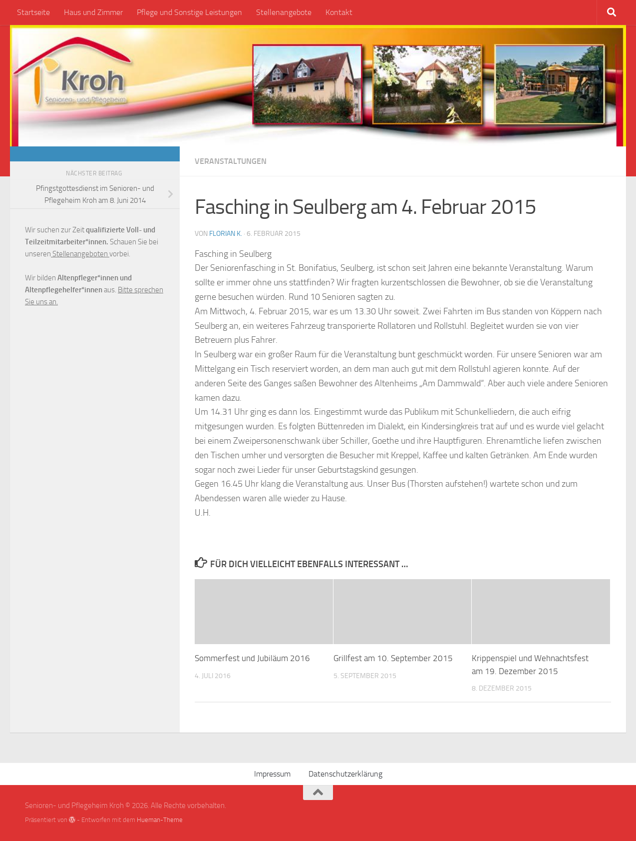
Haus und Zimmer (93, 12)
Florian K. (225, 233)
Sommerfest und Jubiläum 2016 (252, 658)
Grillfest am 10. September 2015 (393, 658)
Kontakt (338, 12)
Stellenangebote (284, 12)
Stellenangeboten (80, 253)
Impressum (272, 774)
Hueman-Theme (160, 820)
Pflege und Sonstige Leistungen (189, 12)
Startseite (33, 12)
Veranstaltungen (231, 161)
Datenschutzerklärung (345, 774)
